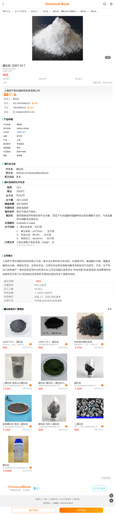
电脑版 (56, 503)
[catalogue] (111, 500)
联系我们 (46, 503)
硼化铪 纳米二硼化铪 (48, 424)
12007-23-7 (21, 132)
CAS (45, 499)
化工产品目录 (20, 11)
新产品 (77, 499)
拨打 (36, 103)
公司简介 (8, 255)
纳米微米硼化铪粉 (83, 342)
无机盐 (46, 11)
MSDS (38, 499)
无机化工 (34, 11)
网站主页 (6, 11)
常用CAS (54, 499)
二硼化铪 (78, 424)
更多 (110, 309)
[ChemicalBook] (57, 4)
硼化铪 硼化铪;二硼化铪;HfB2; (52, 383)
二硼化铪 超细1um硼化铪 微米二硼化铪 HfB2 (17, 383)
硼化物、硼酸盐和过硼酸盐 (64, 11)
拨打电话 (34, 510)
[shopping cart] (111, 495)
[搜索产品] (104, 4)
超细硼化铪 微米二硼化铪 (15, 424)
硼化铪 (83, 11)
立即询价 (81, 510)
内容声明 (106, 478)
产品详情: (8, 119)
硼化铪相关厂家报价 (14, 309)
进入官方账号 (99, 488)
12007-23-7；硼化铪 (13, 342)
